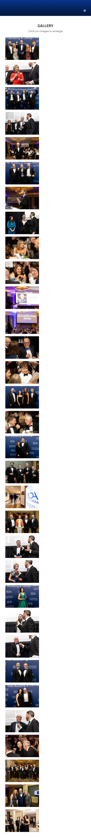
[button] (85, 10)
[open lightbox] (45, 48)
